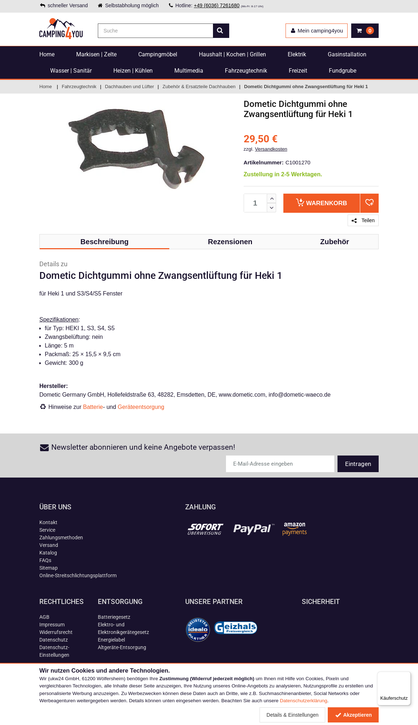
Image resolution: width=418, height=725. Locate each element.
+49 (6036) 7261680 (217, 5)
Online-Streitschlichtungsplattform (78, 575)
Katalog (48, 553)
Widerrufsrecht (56, 632)
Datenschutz (53, 640)
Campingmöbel (157, 54)
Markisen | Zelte (96, 54)
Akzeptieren (353, 714)
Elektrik (297, 54)
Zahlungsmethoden (61, 537)
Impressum (52, 624)
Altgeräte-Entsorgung (122, 647)
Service (47, 530)
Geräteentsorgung (141, 407)
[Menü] (406, 676)
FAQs (45, 560)
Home (47, 54)
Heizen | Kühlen (133, 70)
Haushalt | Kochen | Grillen (232, 54)
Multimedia (188, 70)
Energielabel (111, 640)
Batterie (93, 407)
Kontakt (48, 522)
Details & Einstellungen (292, 715)
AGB (44, 617)
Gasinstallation (347, 54)
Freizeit (298, 70)
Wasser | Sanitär (71, 70)
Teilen (363, 220)
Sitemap (48, 568)
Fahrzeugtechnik (246, 70)
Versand (48, 545)
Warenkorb (321, 202)
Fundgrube (342, 70)
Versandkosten (271, 149)
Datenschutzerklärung (303, 700)
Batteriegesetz (114, 617)
